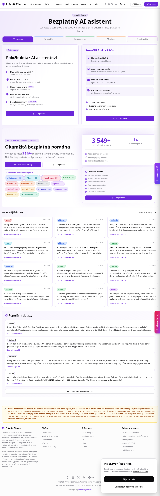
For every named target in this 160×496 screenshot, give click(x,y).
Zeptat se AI (40, 113)
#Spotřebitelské (29, 194)
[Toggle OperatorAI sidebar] (157, 173)
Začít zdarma (151, 4)
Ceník (83, 4)
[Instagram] (109, 4)
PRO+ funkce (119, 118)
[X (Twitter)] (112, 4)
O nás (84, 446)
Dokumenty (47, 439)
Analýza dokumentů (50, 435)
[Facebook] (105, 4)
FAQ (90, 4)
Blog (97, 4)
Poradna (58, 4)
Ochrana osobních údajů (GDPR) (135, 435)
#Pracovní (68, 177)
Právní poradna (48, 432)
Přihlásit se (136, 4)
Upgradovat (118, 197)
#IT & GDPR (44, 188)
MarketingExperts (85, 489)
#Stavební (28, 188)
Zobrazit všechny (147, 212)
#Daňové (12, 194)
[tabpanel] (80, 175)
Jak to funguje (35, 4)
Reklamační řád (128, 442)
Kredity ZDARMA (71, 4)
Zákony (45, 442)
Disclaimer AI (127, 446)
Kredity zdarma (88, 435)
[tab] (17, 38)
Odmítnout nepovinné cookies (129, 486)
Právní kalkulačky (49, 446)
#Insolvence (51, 177)
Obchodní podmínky (130, 432)
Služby (48, 4)
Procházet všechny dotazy (80, 390)
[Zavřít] (153, 462)
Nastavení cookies (140, 472)
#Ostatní (43, 183)
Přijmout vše (129, 479)
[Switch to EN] (91, 477)
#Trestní (12, 183)
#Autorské (61, 188)
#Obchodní (27, 183)
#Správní (57, 183)
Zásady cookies (128, 439)
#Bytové (32, 177)
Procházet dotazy (23, 164)
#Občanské (14, 177)
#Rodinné (12, 188)
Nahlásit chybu (128, 449)
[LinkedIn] (116, 4)
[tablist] (80, 39)
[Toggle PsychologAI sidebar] (157, 322)
